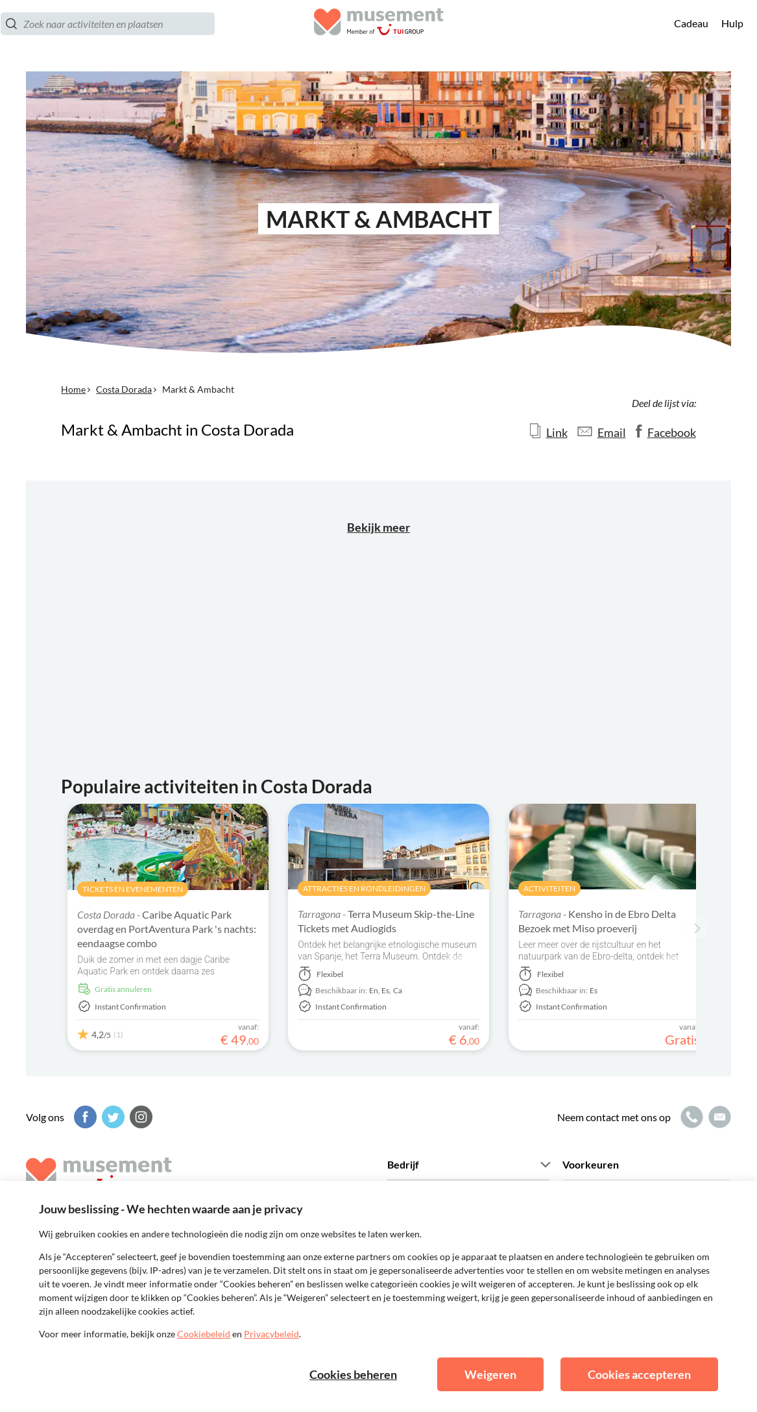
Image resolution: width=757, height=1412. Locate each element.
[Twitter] (112, 1117)
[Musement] (379, 36)
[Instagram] (139, 1117)
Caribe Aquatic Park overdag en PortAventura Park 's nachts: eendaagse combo (166, 928)
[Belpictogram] (690, 1117)
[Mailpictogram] (718, 1117)
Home (73, 389)
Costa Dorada (124, 389)
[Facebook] (84, 1117)
